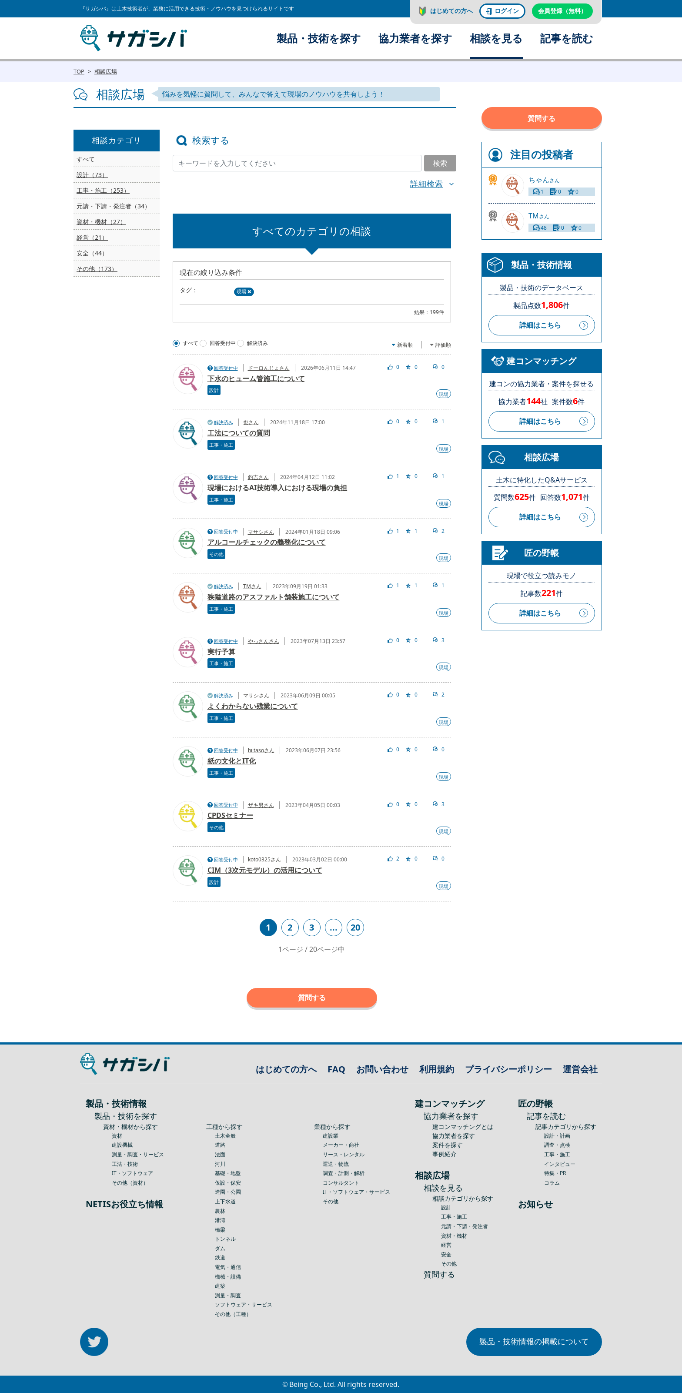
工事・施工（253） (103, 190)
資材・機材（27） (101, 222)
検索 (440, 163)
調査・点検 (557, 1145)
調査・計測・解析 (343, 1173)
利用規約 (436, 1069)
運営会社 (580, 1069)
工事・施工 (221, 445)
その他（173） (97, 269)
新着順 (405, 344)
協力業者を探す (415, 38)
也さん (251, 422)
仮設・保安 (228, 1182)
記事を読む (566, 38)
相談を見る (496, 38)
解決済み (257, 343)
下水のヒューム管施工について (256, 378)
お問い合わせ (382, 1069)
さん (544, 179)
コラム (552, 1182)
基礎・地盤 (228, 1173)
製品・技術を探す (319, 38)
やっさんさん (263, 641)
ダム (220, 1248)
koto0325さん (264, 859)
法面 (220, 1154)
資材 (117, 1135)
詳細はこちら (540, 325)
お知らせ (535, 1204)
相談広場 (105, 71)
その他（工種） (233, 1314)
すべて (86, 159)
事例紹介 (444, 1154)
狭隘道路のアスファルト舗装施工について (273, 597)
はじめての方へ (451, 11)
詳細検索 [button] (426, 183)
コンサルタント (341, 1182)
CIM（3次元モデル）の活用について (264, 870)
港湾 (220, 1220)
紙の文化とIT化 (231, 761)
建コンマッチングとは (462, 1126)
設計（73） (92, 175)
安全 (446, 1254)
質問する (312, 997)
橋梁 (220, 1229)
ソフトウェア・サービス (243, 1304)
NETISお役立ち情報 (124, 1204)
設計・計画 (557, 1135)
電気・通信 (228, 1267)
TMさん (252, 586)
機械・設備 (228, 1276)
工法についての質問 (238, 433)
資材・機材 (454, 1235)
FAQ (336, 1069)
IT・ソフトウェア (132, 1173)
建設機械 (122, 1145)
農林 (220, 1211)
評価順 (443, 344)
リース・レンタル (343, 1154)
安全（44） (92, 253)
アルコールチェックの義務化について (266, 542)
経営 (446, 1245)
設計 (214, 390)
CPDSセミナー (230, 815)
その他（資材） (130, 1182)
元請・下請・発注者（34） (113, 206)
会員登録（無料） (562, 11)
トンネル (225, 1238)
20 (355, 927)
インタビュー (559, 1164)
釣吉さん (258, 477)
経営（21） (92, 237)
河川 (220, 1164)
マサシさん (261, 532)
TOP (79, 71)
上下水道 (225, 1201)
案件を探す (447, 1145)
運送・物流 (336, 1164)
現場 (244, 291)
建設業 (330, 1135)
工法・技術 (125, 1164)
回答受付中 (223, 343)
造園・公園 (228, 1191)
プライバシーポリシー (508, 1069)
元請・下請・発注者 (464, 1226)
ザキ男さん (261, 805)
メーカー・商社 (341, 1145)
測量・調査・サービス (138, 1154)
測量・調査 (228, 1295)
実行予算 (221, 651)
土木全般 (225, 1135)
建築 (220, 1285)
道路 (220, 1145)
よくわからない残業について (252, 706)
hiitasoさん (261, 750)
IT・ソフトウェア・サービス (356, 1191)
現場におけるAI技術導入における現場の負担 (277, 487)
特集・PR (555, 1173)
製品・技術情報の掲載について (534, 1341)
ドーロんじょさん (269, 368)
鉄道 (220, 1257)
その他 (216, 554)
